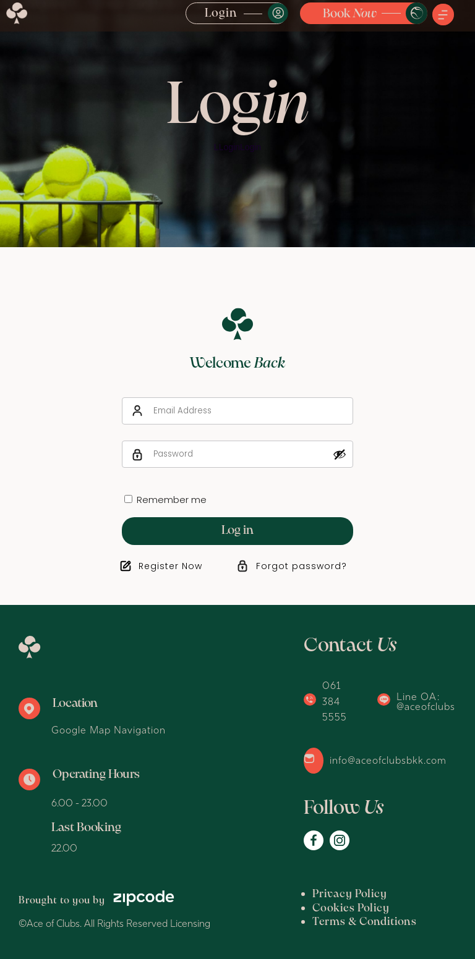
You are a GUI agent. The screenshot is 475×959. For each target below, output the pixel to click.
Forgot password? (301, 566)
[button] (443, 15)
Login (221, 13)
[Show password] (339, 454)
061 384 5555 (334, 701)
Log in (237, 530)
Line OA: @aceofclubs (425, 701)
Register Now (170, 566)
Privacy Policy (349, 894)
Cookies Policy (351, 908)
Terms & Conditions (364, 922)
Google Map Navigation (108, 730)
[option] (237, 123)
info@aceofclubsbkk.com (388, 760)
